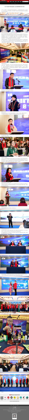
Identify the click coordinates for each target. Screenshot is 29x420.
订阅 (18, 1)
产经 (15, 1)
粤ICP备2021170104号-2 (18, 411)
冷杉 (13, 1)
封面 (10, 1)
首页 (8, 1)
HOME (12, 3)
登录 (20, 1)
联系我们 (18, 405)
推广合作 (15, 405)
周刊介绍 (11, 405)
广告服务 (13, 405)
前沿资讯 (15, 3)
